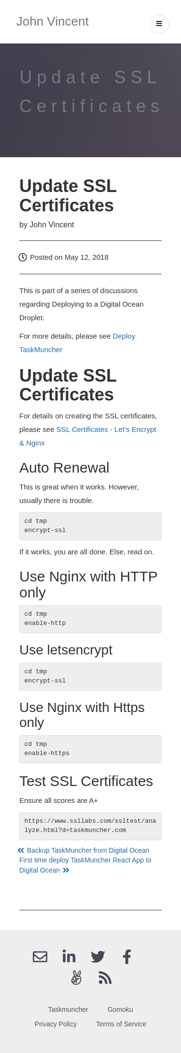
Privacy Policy (56, 1024)
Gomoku (120, 1009)
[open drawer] (159, 24)
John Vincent (52, 21)
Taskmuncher (68, 1009)
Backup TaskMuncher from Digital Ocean (84, 850)
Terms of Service (121, 1024)
